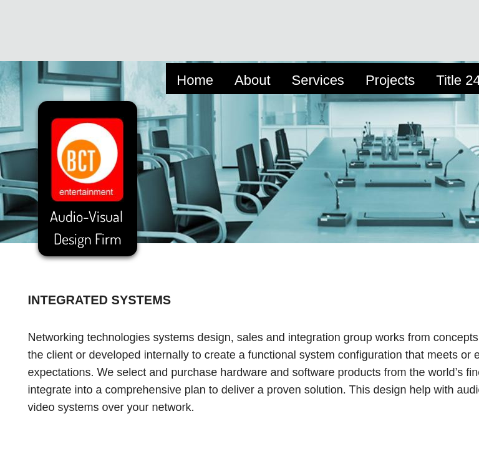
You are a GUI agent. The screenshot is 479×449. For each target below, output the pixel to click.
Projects (390, 80)
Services (318, 80)
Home (195, 80)
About (253, 80)
